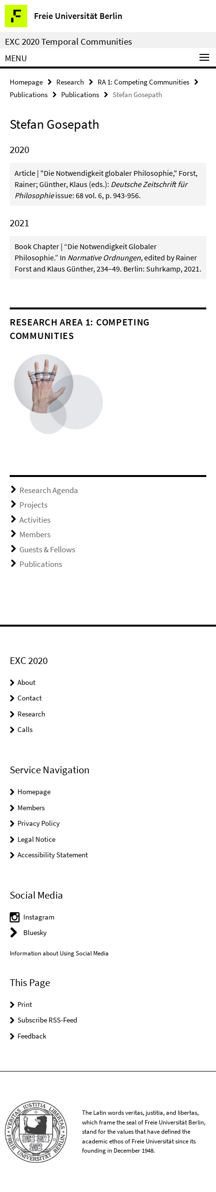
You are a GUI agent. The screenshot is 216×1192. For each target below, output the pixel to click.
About (26, 682)
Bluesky (35, 932)
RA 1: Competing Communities (143, 81)
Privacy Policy (38, 823)
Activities (34, 519)
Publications (29, 94)
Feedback (31, 1035)
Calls (25, 729)
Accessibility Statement (52, 854)
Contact (29, 697)
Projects (33, 504)
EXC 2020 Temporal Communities (68, 41)
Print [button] (24, 1004)
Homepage (26, 81)
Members (34, 534)
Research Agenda (48, 490)
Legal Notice (36, 839)
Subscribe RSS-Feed (47, 1019)
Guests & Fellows (47, 549)
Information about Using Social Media (59, 953)
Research (70, 81)
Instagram (38, 916)
